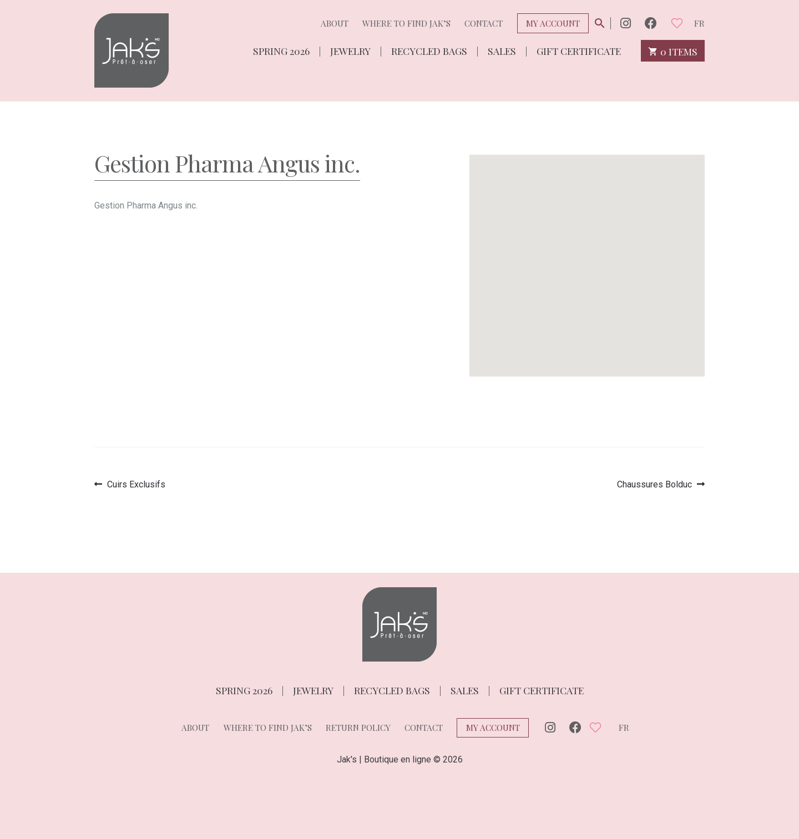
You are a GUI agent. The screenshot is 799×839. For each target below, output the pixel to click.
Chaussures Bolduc (654, 484)
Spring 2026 (281, 50)
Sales (502, 50)
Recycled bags (429, 50)
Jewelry (350, 50)
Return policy (358, 727)
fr (699, 23)
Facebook (651, 23)
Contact (483, 23)
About (334, 23)
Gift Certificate (579, 50)
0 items (672, 50)
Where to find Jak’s (406, 23)
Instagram (625, 23)
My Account (553, 23)
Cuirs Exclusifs (136, 484)
